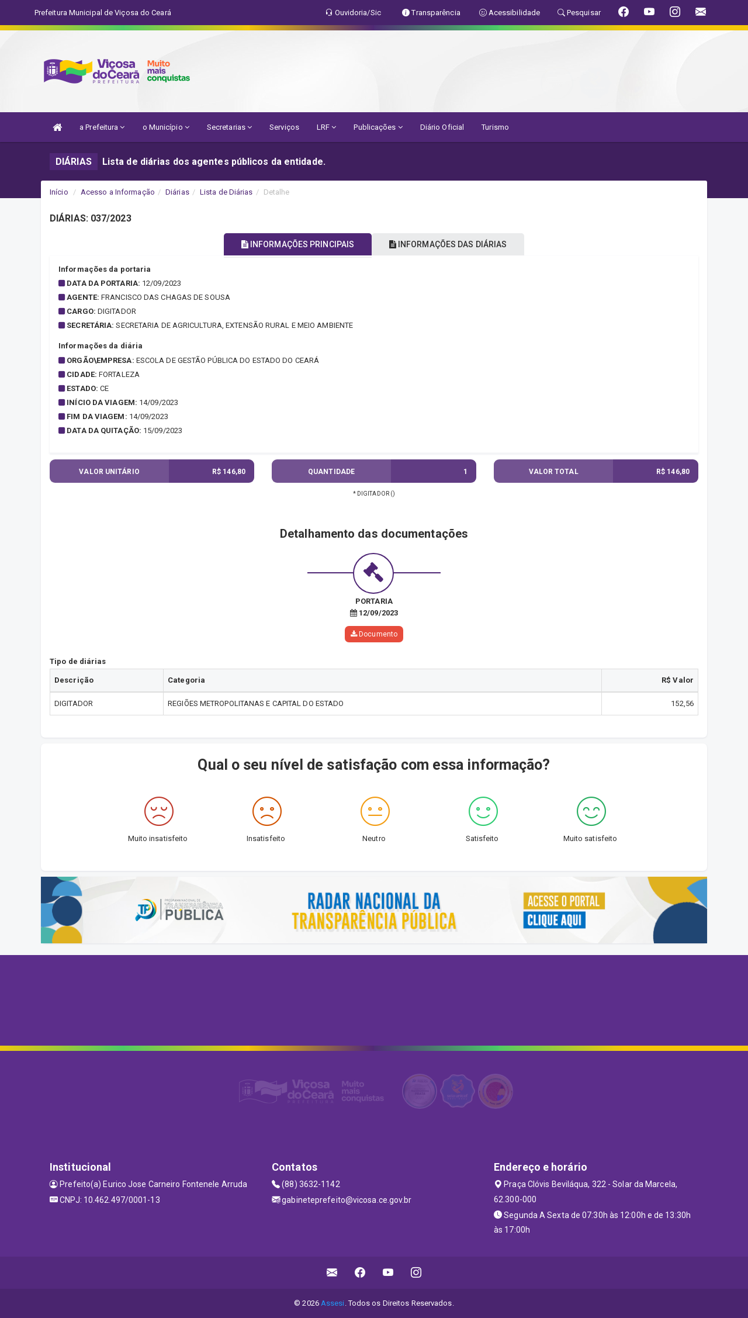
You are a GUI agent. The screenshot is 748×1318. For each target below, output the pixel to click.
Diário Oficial (442, 127)
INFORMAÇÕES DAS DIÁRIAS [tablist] (455, 244)
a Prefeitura (101, 127)
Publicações (378, 127)
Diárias (177, 192)
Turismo (495, 127)
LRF (327, 127)
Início (59, 192)
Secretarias (229, 127)
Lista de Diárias (226, 192)
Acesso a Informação (118, 192)
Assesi (333, 1303)
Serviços (284, 127)
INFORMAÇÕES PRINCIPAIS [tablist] (290, 244)
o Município (166, 127)
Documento (374, 633)
